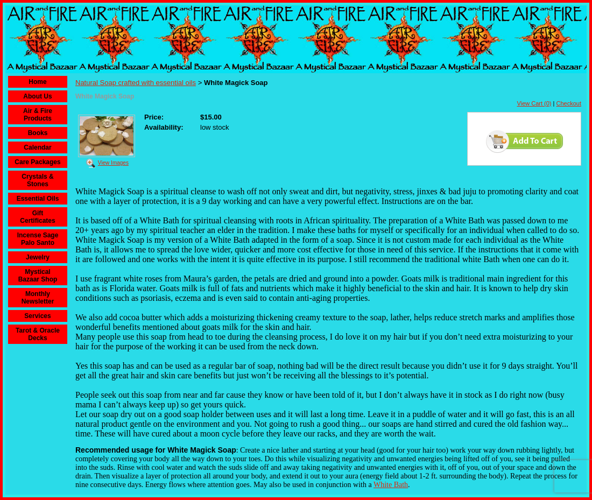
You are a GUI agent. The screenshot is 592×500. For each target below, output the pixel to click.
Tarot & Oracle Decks (38, 334)
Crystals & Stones (37, 180)
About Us (37, 96)
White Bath (390, 485)
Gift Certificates (37, 216)
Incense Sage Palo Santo (38, 239)
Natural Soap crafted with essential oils (135, 83)
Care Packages (37, 162)
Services (37, 316)
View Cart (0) (534, 103)
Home (37, 82)
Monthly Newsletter (38, 297)
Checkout (568, 103)
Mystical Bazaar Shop (38, 275)
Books (38, 133)
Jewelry (38, 257)
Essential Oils (38, 198)
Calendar (37, 147)
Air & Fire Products (37, 114)
